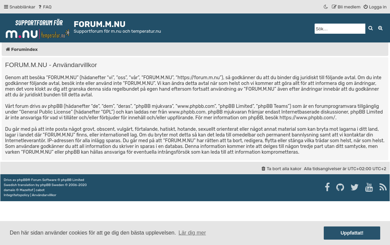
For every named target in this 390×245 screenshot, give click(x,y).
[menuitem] (44, 7)
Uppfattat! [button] (352, 233)
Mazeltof (26, 190)
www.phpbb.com (186, 112)
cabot (40, 190)
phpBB (22, 180)
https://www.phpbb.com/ (307, 118)
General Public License (46, 112)
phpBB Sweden (52, 185)
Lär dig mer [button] (192, 233)
